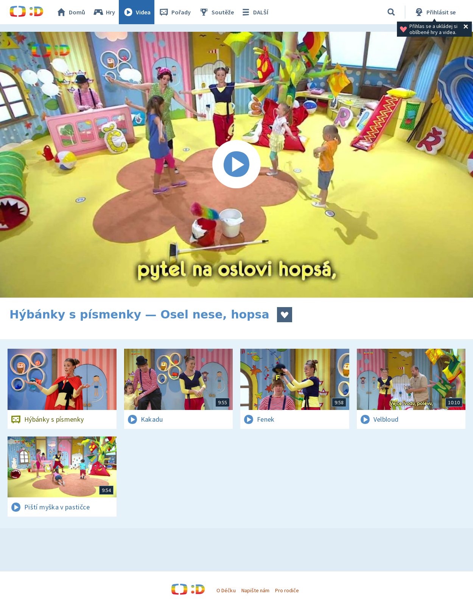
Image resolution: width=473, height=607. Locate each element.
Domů (70, 12)
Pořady (174, 12)
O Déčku (225, 590)
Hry (104, 12)
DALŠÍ (254, 12)
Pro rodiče (287, 590)
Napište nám (255, 590)
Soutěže (216, 12)
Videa (137, 12)
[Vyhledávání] (391, 12)
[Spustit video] (236, 165)
